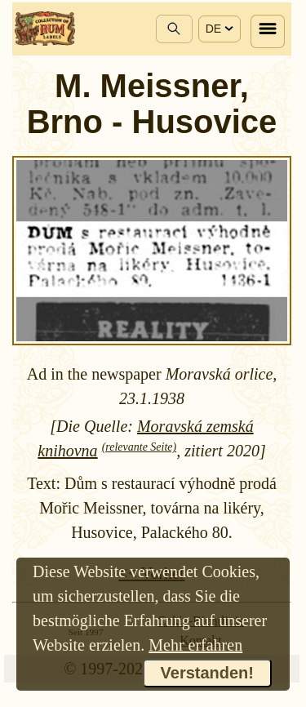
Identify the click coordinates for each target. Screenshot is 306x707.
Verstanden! (207, 673)
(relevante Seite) (139, 447)
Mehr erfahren (195, 645)
